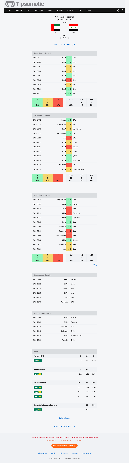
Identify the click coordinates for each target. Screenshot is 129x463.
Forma (88, 10)
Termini (53, 453)
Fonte (50, 10)
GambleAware (51, 440)
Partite (8, 10)
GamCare (79, 440)
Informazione (86, 453)
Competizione (39, 10)
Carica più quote (64, 418)
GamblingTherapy (66, 440)
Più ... (95, 185)
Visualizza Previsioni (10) (64, 44)
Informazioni (64, 453)
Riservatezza (42, 453)
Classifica (60, 10)
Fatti (80, 10)
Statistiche (71, 10)
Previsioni (18, 10)
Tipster (28, 10)
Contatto (75, 453)
